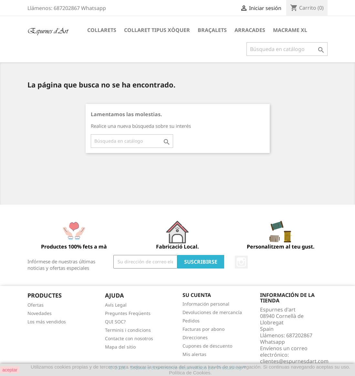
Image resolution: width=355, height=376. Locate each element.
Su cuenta (197, 295)
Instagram (241, 262)
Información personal (206, 304)
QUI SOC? (115, 322)
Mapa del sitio (120, 347)
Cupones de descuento (207, 346)
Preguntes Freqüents (128, 313)
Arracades (250, 30)
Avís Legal (116, 305)
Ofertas (35, 305)
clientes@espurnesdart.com (294, 361)
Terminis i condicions (128, 330)
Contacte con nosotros (129, 338)
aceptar (9, 369)
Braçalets (212, 30)
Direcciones (195, 337)
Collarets (101, 30)
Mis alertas (194, 354)
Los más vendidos (46, 322)
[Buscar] (287, 49)
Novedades (39, 313)
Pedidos (191, 321)
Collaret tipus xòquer (157, 30)
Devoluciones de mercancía (212, 312)
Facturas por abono (203, 329)
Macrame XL (290, 30)
